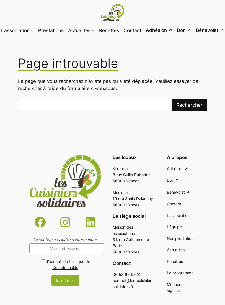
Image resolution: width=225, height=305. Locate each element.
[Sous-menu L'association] (32, 30)
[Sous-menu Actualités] (93, 30)
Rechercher (189, 105)
